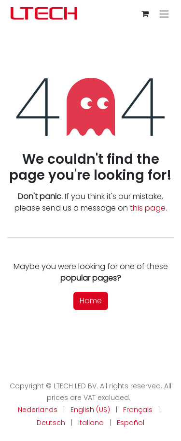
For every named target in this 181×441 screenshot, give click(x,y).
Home (91, 300)
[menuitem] (37, 409)
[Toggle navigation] (164, 14)
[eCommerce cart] (144, 13)
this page (148, 207)
